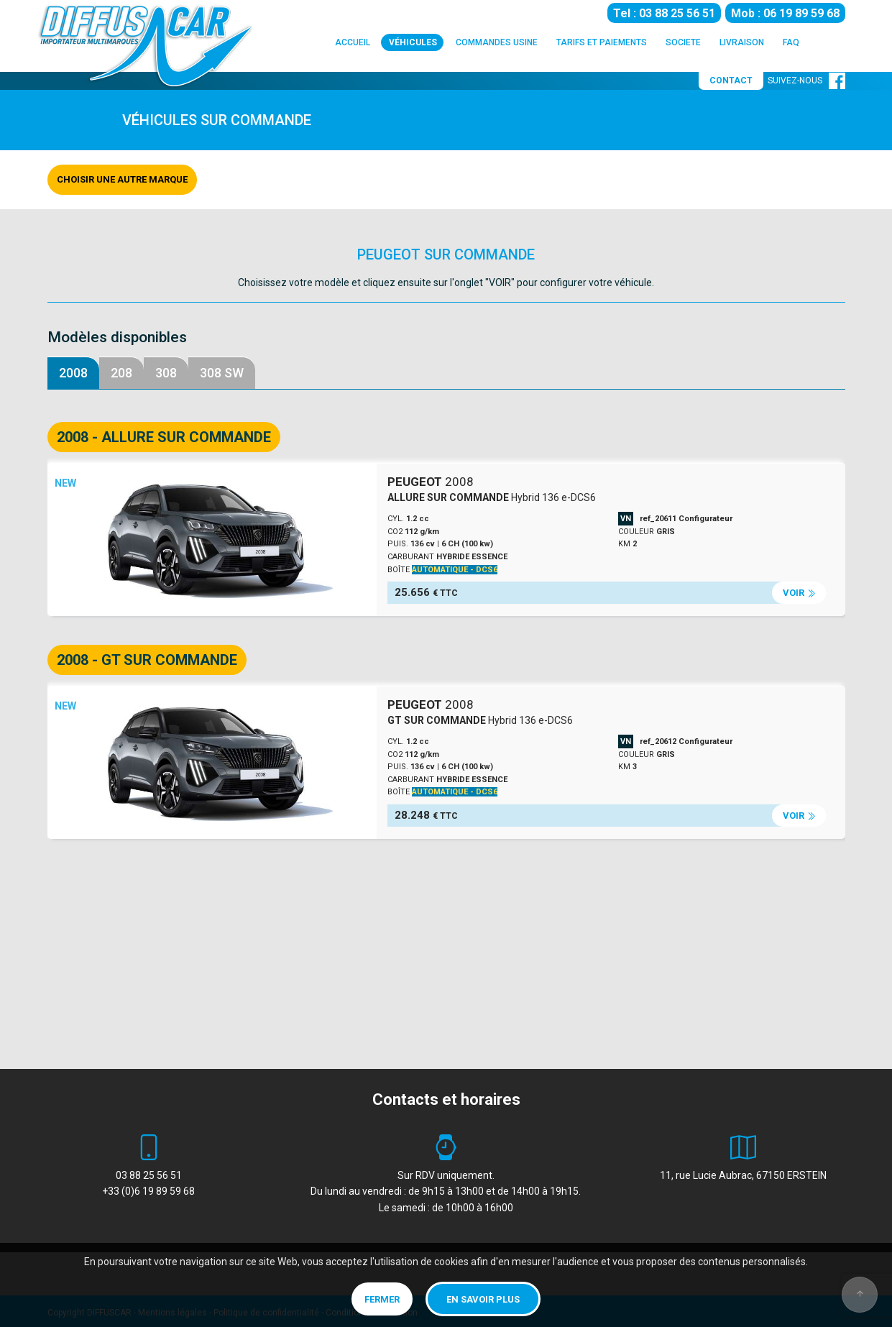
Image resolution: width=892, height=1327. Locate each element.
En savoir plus (483, 1299)
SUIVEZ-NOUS (806, 80)
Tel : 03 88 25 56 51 (664, 12)
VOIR (799, 592)
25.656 (426, 592)
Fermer (382, 1299)
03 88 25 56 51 (149, 1175)
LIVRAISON (741, 44)
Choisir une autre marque (122, 179)
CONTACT (731, 80)
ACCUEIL (352, 44)
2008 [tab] (73, 372)
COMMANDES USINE (497, 44)
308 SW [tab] (222, 372)
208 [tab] (121, 372)
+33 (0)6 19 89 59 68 (148, 1191)
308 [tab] (166, 372)
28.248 (426, 815)
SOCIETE (683, 44)
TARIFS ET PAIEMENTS (601, 44)
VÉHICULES (413, 42)
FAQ (791, 44)
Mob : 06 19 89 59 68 (785, 12)
